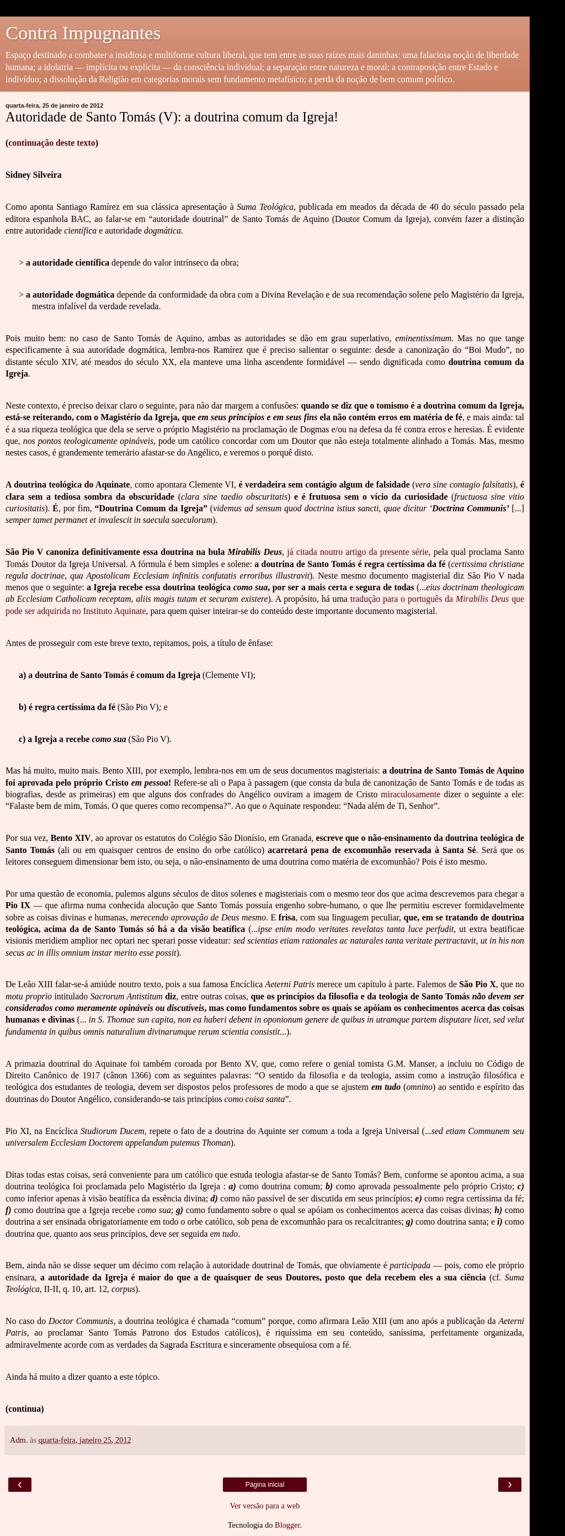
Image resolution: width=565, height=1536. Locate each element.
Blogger (287, 1525)
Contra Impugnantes (83, 32)
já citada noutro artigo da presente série (357, 552)
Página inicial (265, 1485)
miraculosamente (410, 794)
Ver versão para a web (265, 1505)
